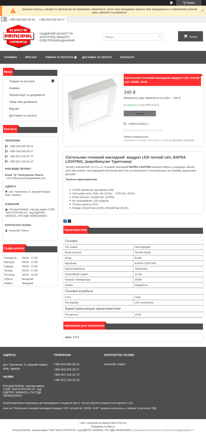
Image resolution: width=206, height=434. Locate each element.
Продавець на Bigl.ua (103, 426)
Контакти (127, 57)
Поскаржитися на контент (147, 430)
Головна (10, 57)
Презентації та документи (27, 95)
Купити (140, 113)
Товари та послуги (59, 57)
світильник (96, 166)
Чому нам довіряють (23, 101)
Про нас (31, 57)
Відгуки (14, 108)
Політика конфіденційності (179, 430)
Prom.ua (121, 423)
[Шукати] (159, 36)
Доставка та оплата (97, 57)
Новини (14, 88)
